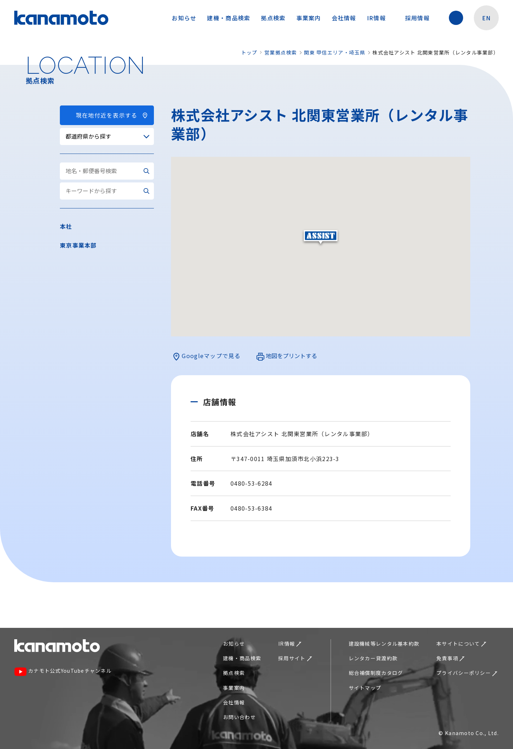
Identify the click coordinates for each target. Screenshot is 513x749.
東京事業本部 (78, 245)
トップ (249, 52)
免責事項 (450, 658)
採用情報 (421, 18)
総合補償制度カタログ (376, 672)
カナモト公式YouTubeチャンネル (63, 671)
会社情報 (344, 18)
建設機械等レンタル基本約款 (384, 643)
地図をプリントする (286, 356)
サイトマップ (365, 687)
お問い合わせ (239, 716)
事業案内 (308, 18)
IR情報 (380, 18)
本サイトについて (461, 643)
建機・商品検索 (228, 18)
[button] (320, 237)
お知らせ (184, 18)
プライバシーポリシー (466, 672)
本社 (66, 226)
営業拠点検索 (280, 52)
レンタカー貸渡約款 (373, 658)
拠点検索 (273, 18)
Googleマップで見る (206, 356)
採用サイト (295, 658)
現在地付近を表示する (107, 115)
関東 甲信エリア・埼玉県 (334, 52)
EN (486, 18)
